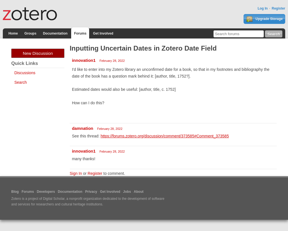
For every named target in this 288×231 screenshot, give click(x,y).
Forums (80, 33)
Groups (30, 33)
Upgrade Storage (264, 19)
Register (278, 8)
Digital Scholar (54, 199)
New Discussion (38, 53)
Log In (263, 8)
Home (13, 33)
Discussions (24, 73)
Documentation (55, 33)
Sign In (76, 173)
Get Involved (103, 33)
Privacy (91, 192)
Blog (15, 192)
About (139, 192)
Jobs (127, 192)
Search (20, 82)
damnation (82, 128)
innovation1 (84, 60)
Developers (46, 192)
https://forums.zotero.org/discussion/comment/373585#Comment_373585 (165, 136)
